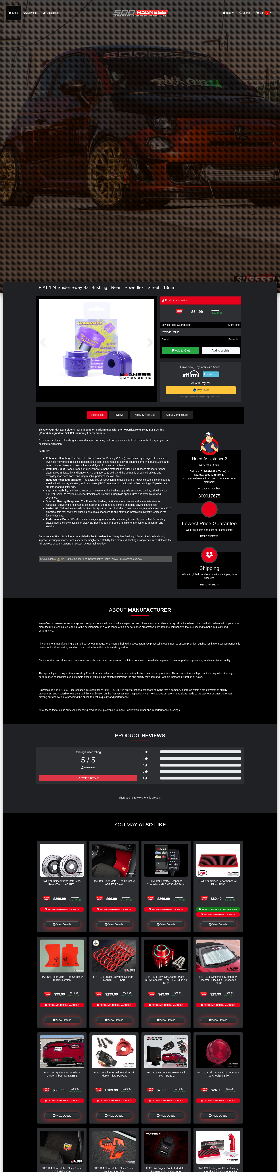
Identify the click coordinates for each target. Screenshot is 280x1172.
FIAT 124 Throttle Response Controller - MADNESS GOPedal (166, 882)
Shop (13, 12)
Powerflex (234, 339)
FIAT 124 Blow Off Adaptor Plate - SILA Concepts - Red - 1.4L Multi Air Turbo (166, 979)
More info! (234, 324)
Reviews (119, 414)
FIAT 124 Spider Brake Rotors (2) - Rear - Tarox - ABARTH (62, 882)
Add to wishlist (221, 350)
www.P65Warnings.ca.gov (127, 558)
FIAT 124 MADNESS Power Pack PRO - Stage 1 (166, 1074)
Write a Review (88, 777)
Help (228, 12)
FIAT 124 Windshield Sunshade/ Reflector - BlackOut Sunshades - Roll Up (218, 979)
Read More (209, 536)
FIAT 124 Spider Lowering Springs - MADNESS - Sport (114, 978)
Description (97, 414)
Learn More (210, 374)
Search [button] (244, 12)
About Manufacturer (178, 414)
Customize (51, 12)
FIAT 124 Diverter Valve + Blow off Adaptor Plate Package (114, 1074)
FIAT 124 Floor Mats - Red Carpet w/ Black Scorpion (62, 978)
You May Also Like (145, 414)
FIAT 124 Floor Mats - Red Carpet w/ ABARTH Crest (114, 882)
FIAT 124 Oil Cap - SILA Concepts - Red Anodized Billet (218, 1074)
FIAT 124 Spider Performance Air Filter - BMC (218, 882)
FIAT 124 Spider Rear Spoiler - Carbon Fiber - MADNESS (62, 1074)
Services (30, 12)
